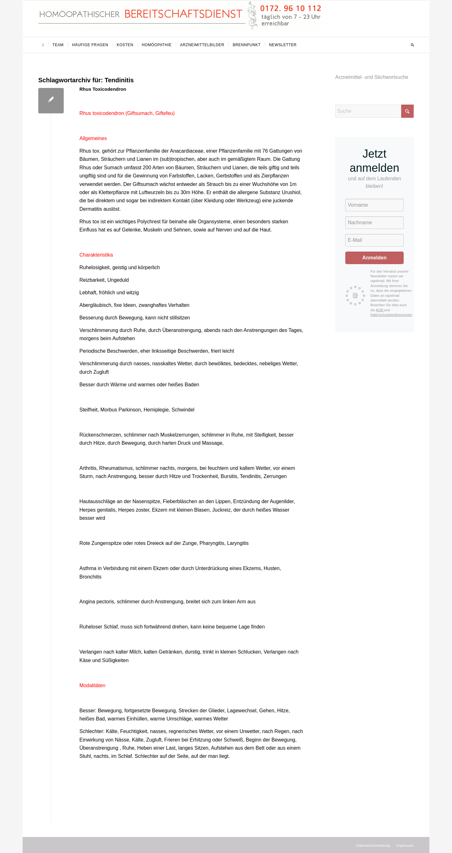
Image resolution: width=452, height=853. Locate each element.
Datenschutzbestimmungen (391, 315)
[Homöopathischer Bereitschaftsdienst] (180, 18)
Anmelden (374, 257)
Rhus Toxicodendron (102, 89)
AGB (380, 310)
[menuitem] (43, 45)
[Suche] (410, 45)
